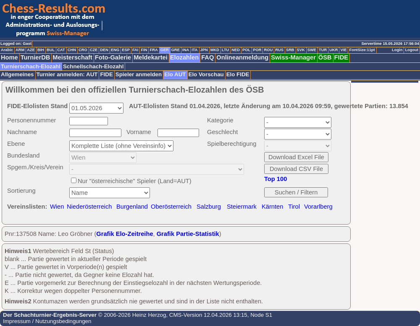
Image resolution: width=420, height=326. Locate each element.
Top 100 (275, 179)
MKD (214, 50)
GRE (175, 50)
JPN (204, 50)
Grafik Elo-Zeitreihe (124, 233)
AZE (31, 50)
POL (246, 50)
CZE (94, 50)
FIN (144, 50)
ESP (126, 50)
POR (257, 50)
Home (9, 57)
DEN (104, 50)
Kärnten (272, 206)
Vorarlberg (318, 206)
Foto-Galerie (113, 57)
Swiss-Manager (293, 57)
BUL (51, 50)
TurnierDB (35, 57)
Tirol (294, 206)
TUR (323, 50)
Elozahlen (184, 57)
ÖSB (325, 57)
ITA (194, 50)
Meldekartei (151, 57)
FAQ (207, 57)
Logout (411, 50)
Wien (57, 206)
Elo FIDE (237, 74)
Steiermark (242, 206)
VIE (343, 50)
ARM (20, 50)
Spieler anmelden (139, 74)
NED (235, 50)
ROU (268, 50)
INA (185, 50)
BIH (40, 50)
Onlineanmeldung (242, 57)
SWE (311, 50)
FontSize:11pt (362, 50)
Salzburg (209, 206)
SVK (301, 50)
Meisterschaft (72, 57)
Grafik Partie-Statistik (188, 233)
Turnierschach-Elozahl (30, 66)
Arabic (7, 50)
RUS (279, 50)
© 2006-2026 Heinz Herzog (131, 315)
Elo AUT (175, 74)
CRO (83, 50)
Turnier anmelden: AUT (67, 74)
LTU (225, 50)
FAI (135, 50)
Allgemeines (17, 74)
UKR (333, 50)
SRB (290, 50)
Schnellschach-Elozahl (93, 66)
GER (164, 50)
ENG (115, 50)
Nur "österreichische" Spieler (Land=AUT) (135, 181)
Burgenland (132, 206)
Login (397, 50)
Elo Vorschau (206, 74)
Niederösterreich (89, 206)
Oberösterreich (171, 206)
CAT (61, 50)
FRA (154, 50)
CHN (72, 50)
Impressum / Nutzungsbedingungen (47, 321)
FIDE (341, 57)
